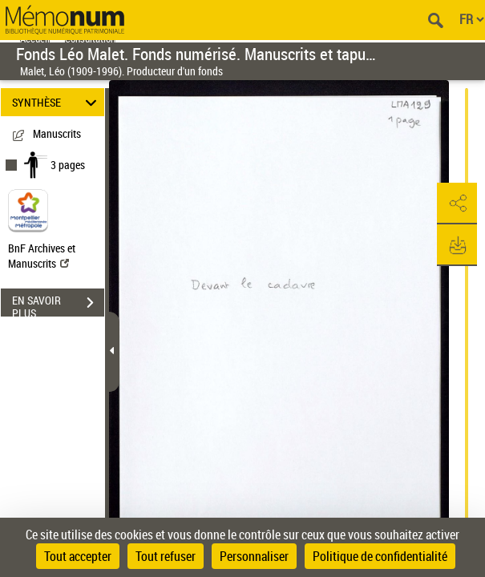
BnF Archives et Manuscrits (41, 255)
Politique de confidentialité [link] (380, 556)
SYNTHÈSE (57, 102)
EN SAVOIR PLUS (58, 304)
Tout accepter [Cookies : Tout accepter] (77, 556)
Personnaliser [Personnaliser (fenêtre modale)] (254, 556)
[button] (457, 203)
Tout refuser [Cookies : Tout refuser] (165, 556)
